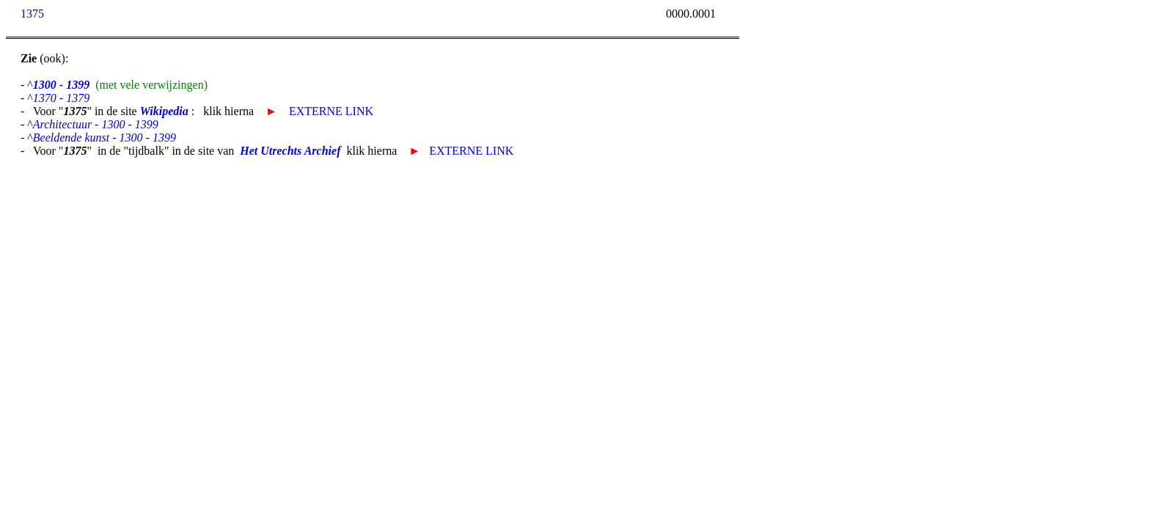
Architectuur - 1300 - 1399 (95, 124)
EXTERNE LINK (331, 111)
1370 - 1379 (61, 98)
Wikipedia (164, 111)
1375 (32, 13)
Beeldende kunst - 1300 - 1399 (104, 137)
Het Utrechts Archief (290, 150)
